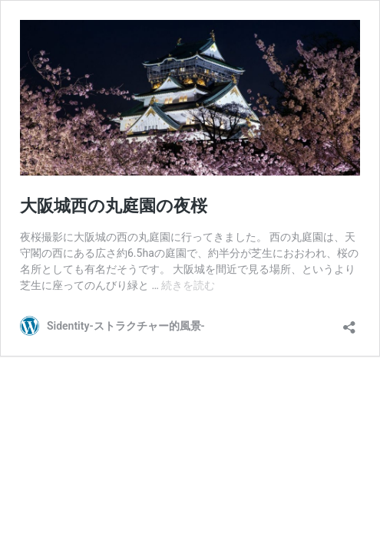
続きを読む (188, 285)
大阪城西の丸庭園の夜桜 (113, 205)
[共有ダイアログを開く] (349, 322)
